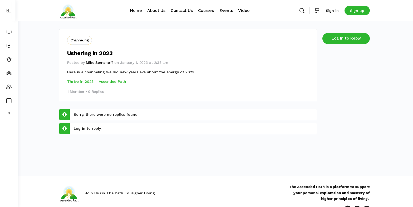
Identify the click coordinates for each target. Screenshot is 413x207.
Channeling (81, 40)
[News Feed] (9, 46)
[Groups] (9, 73)
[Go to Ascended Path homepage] (69, 10)
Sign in (333, 10)
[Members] (9, 87)
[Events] (9, 101)
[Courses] (9, 59)
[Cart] (318, 10)
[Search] (303, 10)
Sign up (358, 10)
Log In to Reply (347, 38)
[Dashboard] (9, 32)
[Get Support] (9, 114)
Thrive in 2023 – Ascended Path (97, 81)
